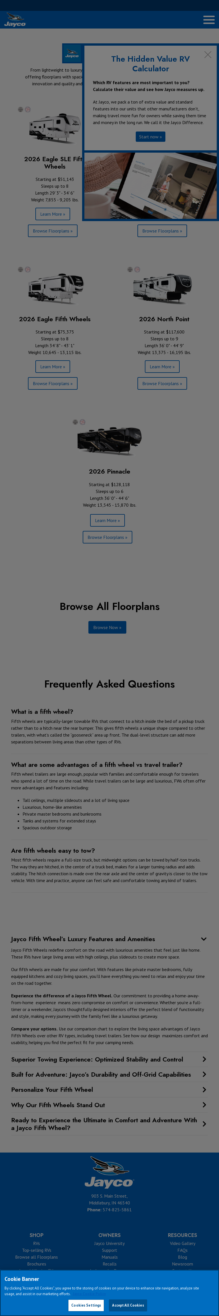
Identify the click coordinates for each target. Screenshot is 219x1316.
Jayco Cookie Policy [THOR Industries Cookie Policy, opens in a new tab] (89, 1293)
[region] (109, 1293)
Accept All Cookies (128, 1305)
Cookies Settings (86, 1305)
